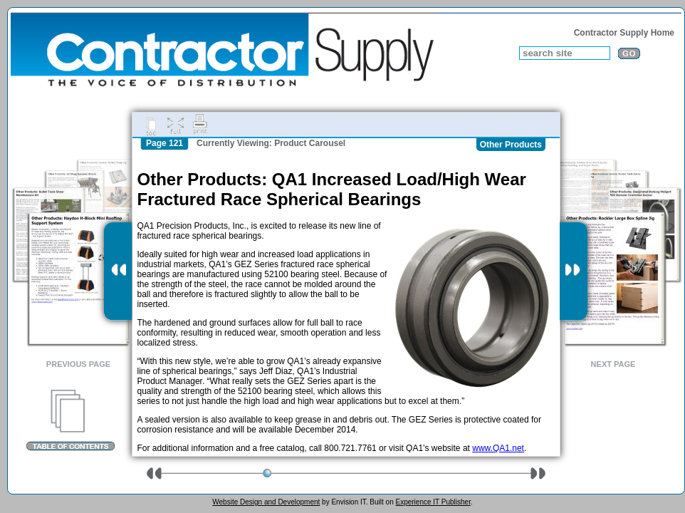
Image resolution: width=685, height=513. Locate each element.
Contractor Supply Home (624, 33)
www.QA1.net (498, 448)
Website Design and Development (266, 502)
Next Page (613, 364)
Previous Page (78, 364)
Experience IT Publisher (432, 502)
